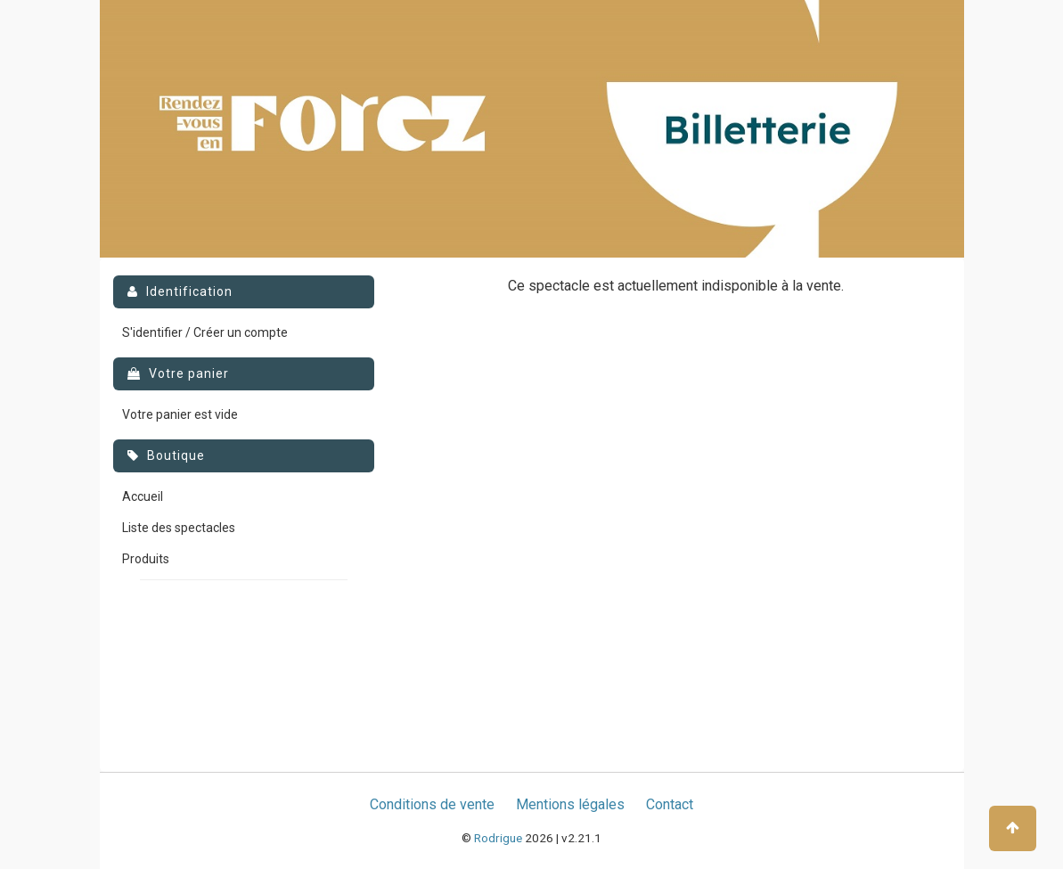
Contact (669, 804)
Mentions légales (570, 804)
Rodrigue (498, 838)
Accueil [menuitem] (142, 496)
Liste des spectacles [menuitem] (178, 528)
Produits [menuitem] (145, 559)
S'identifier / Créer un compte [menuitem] (205, 332)
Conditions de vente (432, 804)
